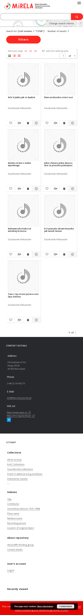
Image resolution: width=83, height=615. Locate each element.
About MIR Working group (20, 544)
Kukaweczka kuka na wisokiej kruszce (19, 229)
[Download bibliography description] (19, 123)
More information (45, 606)
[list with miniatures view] (14, 56)
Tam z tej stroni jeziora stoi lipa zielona (23, 295)
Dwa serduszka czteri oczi (58, 97)
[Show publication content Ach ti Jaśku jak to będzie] (27, 123)
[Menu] (79, 2)
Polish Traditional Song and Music (25, 474)
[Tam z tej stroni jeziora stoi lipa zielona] (23, 276)
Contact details (15, 549)
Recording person (16, 523)
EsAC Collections (16, 464)
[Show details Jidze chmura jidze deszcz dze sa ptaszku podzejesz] (72, 188)
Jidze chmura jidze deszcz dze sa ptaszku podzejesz (58, 164)
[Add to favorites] (10, 123)
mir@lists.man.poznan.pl (19, 397)
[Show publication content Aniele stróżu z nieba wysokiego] (27, 188)
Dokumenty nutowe (17, 478)
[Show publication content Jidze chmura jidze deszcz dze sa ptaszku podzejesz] (64, 188)
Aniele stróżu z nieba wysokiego (19, 164)
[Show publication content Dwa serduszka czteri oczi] (64, 123)
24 (26, 50)
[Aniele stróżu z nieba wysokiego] (23, 145)
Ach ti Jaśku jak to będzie (21, 97)
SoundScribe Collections (20, 469)
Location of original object (20, 528)
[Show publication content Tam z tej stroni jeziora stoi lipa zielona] (27, 320)
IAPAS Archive (14, 459)
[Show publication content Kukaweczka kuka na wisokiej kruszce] (27, 254)
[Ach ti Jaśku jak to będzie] (23, 80)
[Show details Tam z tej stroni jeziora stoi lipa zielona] (36, 320)
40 (30, 50)
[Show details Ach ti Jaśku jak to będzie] (36, 123)
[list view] (19, 56)
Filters (23, 39)
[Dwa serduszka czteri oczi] (59, 80)
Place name (13, 513)
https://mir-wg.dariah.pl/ (21, 415)
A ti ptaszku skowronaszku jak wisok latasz (59, 229)
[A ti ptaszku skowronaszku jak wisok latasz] (59, 211)
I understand (65, 606)
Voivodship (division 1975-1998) (23, 508)
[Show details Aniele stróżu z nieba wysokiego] (36, 188)
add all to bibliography (54, 50)
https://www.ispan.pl (19, 412)
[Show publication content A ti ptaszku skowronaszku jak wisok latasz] (64, 254)
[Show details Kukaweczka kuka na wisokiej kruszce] (36, 254)
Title (9, 499)
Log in (10, 570)
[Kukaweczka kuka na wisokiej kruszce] (23, 211)
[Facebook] (9, 420)
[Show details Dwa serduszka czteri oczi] (72, 123)
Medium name (14, 518)
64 (35, 50)
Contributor (13, 503)
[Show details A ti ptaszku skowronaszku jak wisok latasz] (72, 254)
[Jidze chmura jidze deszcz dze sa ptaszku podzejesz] (59, 145)
